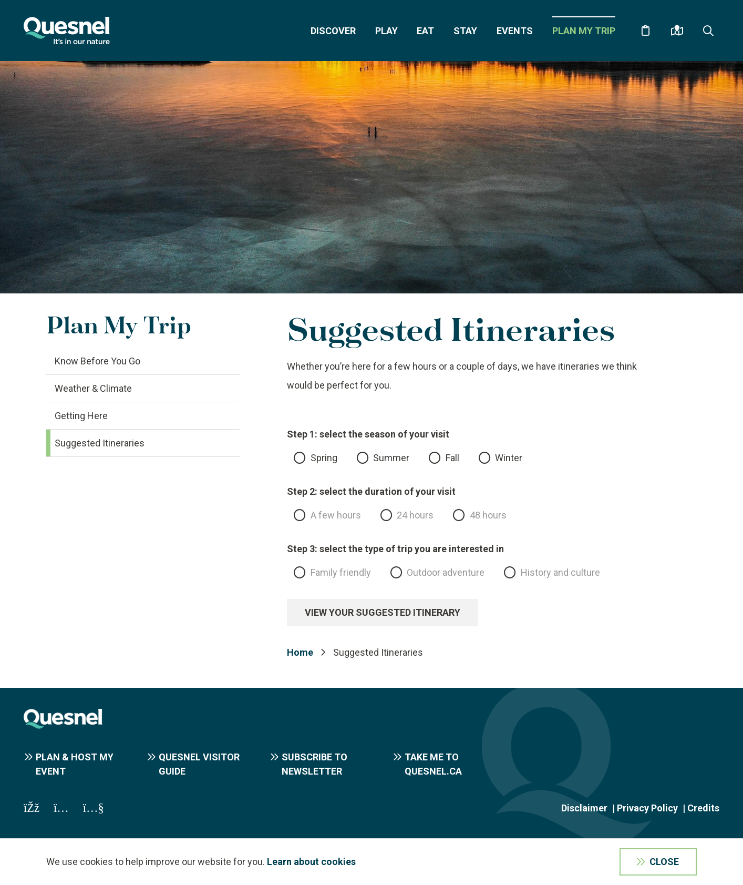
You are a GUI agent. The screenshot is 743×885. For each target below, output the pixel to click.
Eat (425, 30)
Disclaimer (584, 807)
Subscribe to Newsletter (314, 764)
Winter (508, 457)
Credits (703, 807)
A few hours (336, 515)
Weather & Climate (93, 388)
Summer (391, 457)
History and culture (560, 572)
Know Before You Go (97, 361)
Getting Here (81, 415)
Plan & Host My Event (74, 764)
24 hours (415, 515)
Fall (452, 457)
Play (386, 30)
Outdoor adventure (445, 572)
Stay (465, 30)
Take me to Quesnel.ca (433, 764)
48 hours (488, 515)
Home (300, 652)
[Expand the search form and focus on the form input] (708, 30)
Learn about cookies (311, 861)
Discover (333, 30)
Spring (324, 457)
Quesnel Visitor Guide (199, 764)
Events (515, 30)
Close (664, 861)
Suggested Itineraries (100, 443)
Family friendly (341, 572)
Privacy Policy (647, 807)
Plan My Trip (583, 30)
